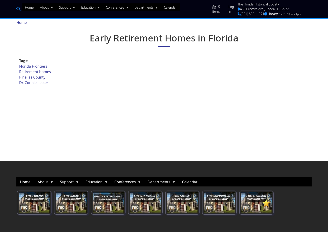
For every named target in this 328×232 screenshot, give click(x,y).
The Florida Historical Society (258, 4)
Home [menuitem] (29, 7)
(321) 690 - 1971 (251, 14)
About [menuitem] (45, 8)
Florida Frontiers (33, 66)
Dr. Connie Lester (33, 82)
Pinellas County (32, 77)
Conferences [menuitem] (116, 8)
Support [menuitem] (66, 8)
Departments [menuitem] (144, 8)
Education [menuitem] (89, 8)
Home (21, 22)
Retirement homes (35, 71)
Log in (231, 9)
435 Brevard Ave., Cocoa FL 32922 (263, 9)
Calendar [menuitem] (170, 7)
